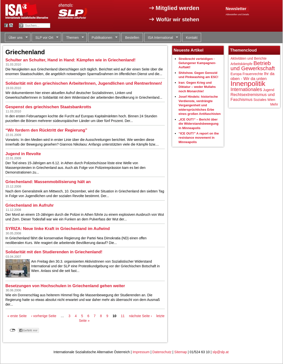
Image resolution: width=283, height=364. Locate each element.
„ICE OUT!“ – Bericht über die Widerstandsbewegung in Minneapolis (199, 124)
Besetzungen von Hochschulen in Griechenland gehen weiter (65, 285)
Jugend (268, 90)
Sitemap (180, 352)
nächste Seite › (140, 316)
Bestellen (132, 38)
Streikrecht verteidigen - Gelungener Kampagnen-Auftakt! (197, 63)
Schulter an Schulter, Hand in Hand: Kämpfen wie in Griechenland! (70, 60)
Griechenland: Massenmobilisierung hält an (48, 181)
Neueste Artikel (189, 50)
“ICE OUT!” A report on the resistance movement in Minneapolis (199, 138)
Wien (271, 100)
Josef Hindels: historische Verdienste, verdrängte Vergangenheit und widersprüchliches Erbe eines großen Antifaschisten (200, 105)
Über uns (16, 38)
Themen (73, 38)
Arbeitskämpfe (241, 64)
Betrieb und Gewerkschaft (253, 66)
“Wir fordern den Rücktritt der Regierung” (46, 130)
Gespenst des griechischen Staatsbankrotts (48, 107)
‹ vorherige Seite (43, 316)
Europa (236, 74)
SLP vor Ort (45, 38)
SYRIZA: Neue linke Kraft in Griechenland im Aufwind (57, 228)
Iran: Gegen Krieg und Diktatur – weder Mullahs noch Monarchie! (197, 87)
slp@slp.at (221, 352)
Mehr (274, 104)
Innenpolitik (248, 83)
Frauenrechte (253, 74)
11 (123, 316)
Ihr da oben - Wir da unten (252, 76)
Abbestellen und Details (237, 14)
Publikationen (102, 38)
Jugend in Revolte (23, 153)
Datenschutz (161, 352)
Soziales (259, 100)
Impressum (141, 352)
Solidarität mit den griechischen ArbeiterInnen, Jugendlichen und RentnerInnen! (83, 83)
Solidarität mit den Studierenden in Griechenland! (53, 252)
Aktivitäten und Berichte (249, 58)
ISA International (161, 38)
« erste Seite (17, 316)
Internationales (246, 89)
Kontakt (191, 38)
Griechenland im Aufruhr (29, 205)
